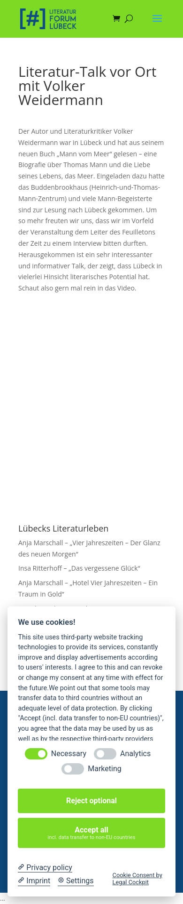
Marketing (104, 768)
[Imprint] (34, 881)
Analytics (135, 753)
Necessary (68, 753)
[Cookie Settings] (75, 881)
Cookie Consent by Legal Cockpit (137, 879)
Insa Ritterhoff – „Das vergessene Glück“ (79, 568)
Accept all (91, 833)
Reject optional (91, 800)
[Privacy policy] (45, 867)
